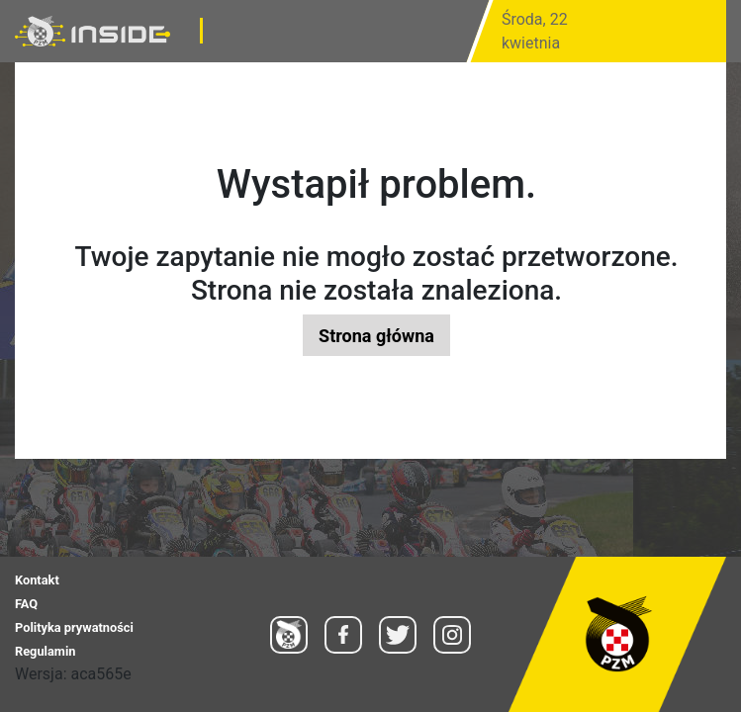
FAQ (26, 603)
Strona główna (376, 335)
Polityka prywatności (74, 627)
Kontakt (37, 580)
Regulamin (45, 651)
